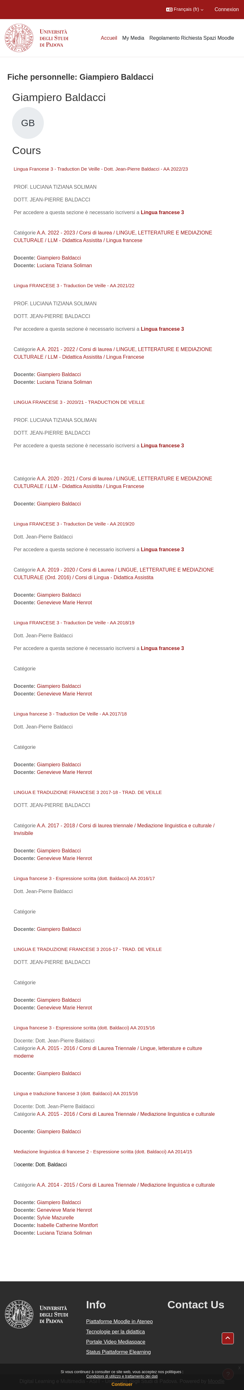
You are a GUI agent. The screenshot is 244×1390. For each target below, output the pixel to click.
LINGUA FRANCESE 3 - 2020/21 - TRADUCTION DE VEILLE (79, 402)
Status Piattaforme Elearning (118, 1352)
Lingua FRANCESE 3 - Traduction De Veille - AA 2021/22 (74, 285)
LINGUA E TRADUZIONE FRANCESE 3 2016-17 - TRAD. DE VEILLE (88, 949)
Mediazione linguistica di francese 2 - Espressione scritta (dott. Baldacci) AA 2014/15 (103, 1151)
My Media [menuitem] (133, 38)
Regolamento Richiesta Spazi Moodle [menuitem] (191, 38)
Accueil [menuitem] (109, 38)
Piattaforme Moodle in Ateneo (119, 1321)
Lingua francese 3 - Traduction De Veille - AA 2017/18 (70, 713)
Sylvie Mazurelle (55, 1217)
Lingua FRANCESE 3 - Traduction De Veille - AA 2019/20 (74, 523)
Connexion (227, 9)
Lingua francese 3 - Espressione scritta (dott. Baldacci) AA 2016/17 (84, 878)
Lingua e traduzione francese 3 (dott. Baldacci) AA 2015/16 (76, 1093)
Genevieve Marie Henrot (64, 602)
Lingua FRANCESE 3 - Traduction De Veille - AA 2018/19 (74, 622)
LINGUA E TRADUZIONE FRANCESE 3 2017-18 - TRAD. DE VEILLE (88, 792)
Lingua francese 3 (162, 329)
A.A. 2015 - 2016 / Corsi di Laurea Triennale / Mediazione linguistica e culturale (126, 1114)
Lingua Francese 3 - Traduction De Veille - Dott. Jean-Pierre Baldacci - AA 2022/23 (101, 169)
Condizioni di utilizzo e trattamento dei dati (122, 1376)
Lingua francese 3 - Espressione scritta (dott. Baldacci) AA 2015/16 (84, 1027)
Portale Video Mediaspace (116, 1342)
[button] (184, 9)
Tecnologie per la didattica (115, 1331)
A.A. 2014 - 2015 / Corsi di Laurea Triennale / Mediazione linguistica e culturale (126, 1185)
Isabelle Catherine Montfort (67, 1225)
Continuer (122, 1384)
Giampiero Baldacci (59, 258)
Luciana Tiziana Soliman (64, 265)
